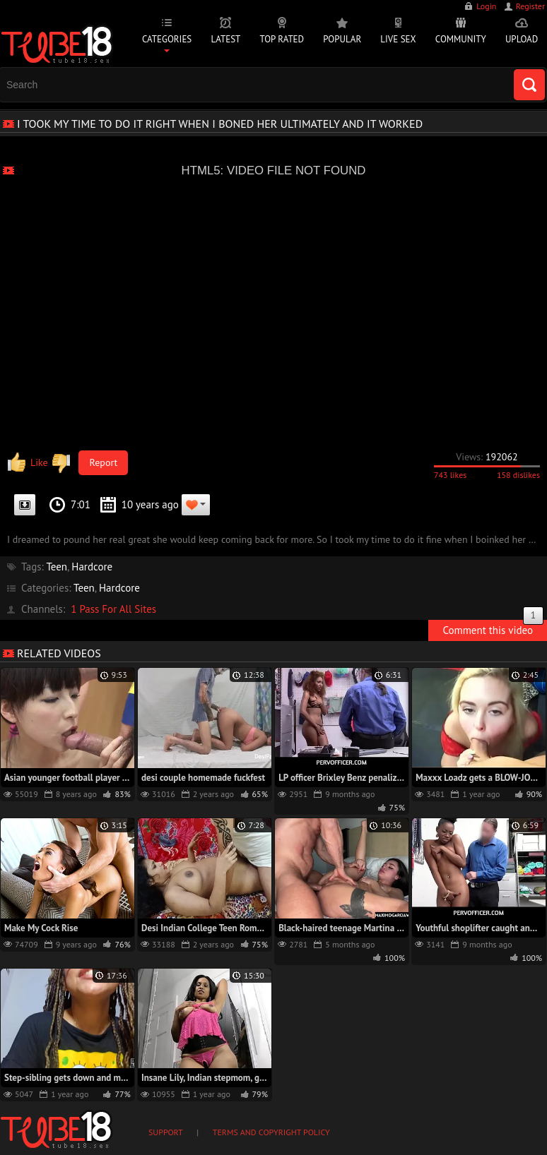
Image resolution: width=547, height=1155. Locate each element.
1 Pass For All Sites (113, 609)
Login (486, 6)
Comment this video (492, 628)
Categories (167, 39)
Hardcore (91, 566)
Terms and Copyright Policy (271, 1132)
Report (104, 462)
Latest (225, 39)
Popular (342, 39)
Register (530, 6)
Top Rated (282, 39)
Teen (56, 566)
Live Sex (398, 39)
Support (165, 1132)
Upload (521, 39)
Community (460, 39)
